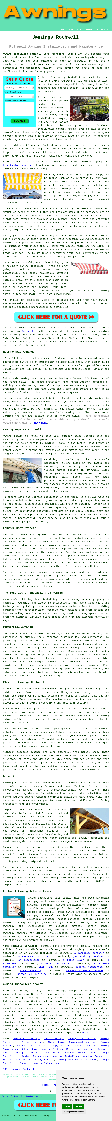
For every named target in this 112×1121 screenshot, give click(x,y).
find (13, 990)
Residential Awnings (80, 1049)
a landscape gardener (89, 953)
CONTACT (89, 29)
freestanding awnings (17, 165)
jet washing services (88, 956)
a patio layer (73, 960)
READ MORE (40, 423)
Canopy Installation (82, 1038)
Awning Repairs (67, 1059)
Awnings (103, 1049)
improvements (69, 946)
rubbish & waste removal (84, 970)
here (85, 1033)
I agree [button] (67, 1106)
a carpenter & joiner (34, 956)
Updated (29, 1096)
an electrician (29, 960)
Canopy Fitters (60, 1045)
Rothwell (27, 331)
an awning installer (38, 953)
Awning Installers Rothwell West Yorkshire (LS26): (39, 54)
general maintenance (90, 967)
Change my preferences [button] (74, 1112)
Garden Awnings (32, 1042)
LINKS (70, 29)
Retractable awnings (16, 378)
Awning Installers (66, 1056)
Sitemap (5, 1096)
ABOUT (79, 29)
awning (84, 57)
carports (103, 783)
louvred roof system (73, 534)
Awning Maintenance (35, 1056)
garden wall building (32, 974)
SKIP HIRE (46, 967)
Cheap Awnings (54, 1038)
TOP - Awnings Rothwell (18, 1069)
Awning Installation (45, 1052)
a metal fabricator (55, 963)
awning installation (70, 905)
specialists (49, 1026)
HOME (62, 29)
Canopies (25, 1063)
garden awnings (52, 922)
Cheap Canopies (85, 1045)
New (22, 1096)
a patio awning (69, 599)
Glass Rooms (56, 1042)
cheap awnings (28, 922)
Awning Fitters (52, 1049)
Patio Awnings (13, 1052)
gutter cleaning (30, 970)
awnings (63, 219)
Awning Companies (95, 1056)
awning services (27, 940)
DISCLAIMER (102, 29)
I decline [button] (78, 1106)
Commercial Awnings (26, 1038)
